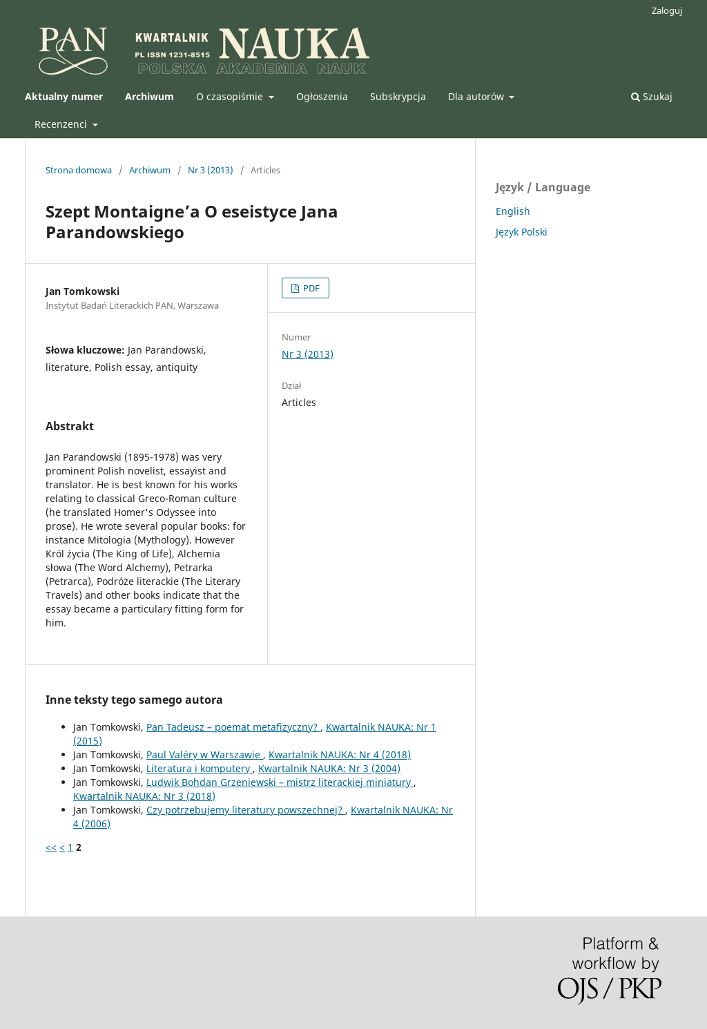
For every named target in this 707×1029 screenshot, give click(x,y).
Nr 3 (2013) (210, 170)
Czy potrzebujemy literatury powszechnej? (245, 809)
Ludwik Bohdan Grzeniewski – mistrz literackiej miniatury (280, 782)
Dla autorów (477, 96)
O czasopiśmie (231, 96)
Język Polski (522, 231)
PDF (310, 288)
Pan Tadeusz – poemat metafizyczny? (233, 726)
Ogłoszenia (322, 96)
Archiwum (150, 170)
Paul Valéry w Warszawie (204, 754)
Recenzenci (62, 124)
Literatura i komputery (199, 768)
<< (51, 847)
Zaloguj (667, 10)
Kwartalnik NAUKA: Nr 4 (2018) (340, 754)
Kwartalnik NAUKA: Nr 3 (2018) (144, 795)
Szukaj (651, 96)
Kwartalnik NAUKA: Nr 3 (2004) (329, 768)
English (513, 211)
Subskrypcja (398, 96)
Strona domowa (79, 170)
